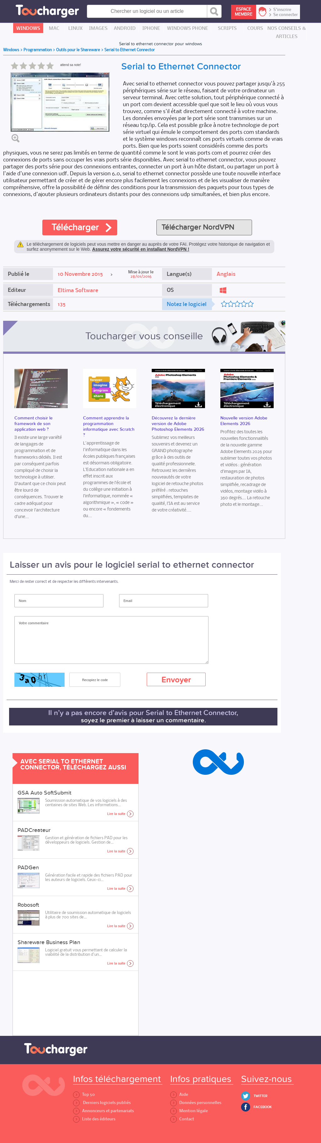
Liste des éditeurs (94, 1119)
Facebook (263, 1107)
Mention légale (189, 1111)
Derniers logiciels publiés (102, 1103)
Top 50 (84, 1094)
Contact (182, 1119)
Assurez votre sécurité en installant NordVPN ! (140, 249)
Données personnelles (195, 1103)
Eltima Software (78, 290)
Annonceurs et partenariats (103, 1111)
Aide (179, 1094)
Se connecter (285, 14)
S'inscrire (282, 9)
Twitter (260, 1096)
